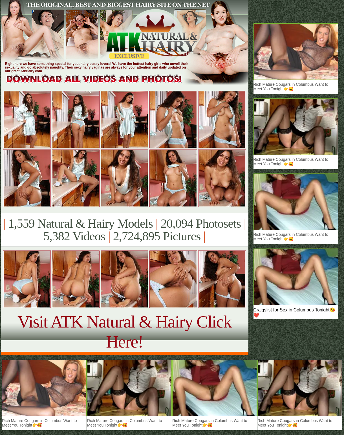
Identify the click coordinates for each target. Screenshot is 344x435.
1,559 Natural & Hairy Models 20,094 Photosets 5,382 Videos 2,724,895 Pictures (124, 230)
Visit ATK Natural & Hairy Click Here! (124, 331)
